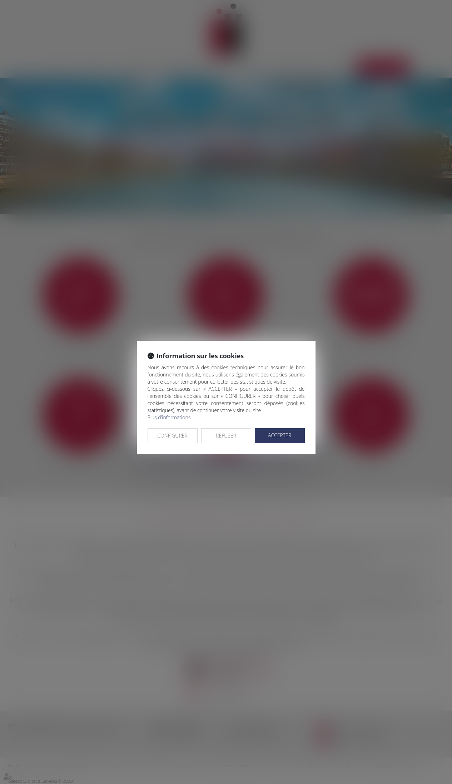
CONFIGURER (172, 435)
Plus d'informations (169, 417)
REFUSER (226, 435)
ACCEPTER (279, 435)
